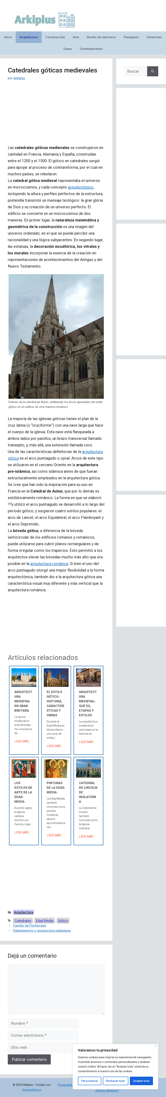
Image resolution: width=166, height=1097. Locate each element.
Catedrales (23, 921)
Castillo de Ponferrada (29, 925)
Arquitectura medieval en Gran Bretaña (23, 701)
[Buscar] (152, 71)
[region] (115, 1066)
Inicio (8, 37)
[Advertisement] (56, 116)
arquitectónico (80, 187)
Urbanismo (154, 37)
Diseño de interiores (101, 37)
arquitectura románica (49, 563)
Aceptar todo (141, 1080)
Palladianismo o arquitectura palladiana (42, 931)
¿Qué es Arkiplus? (106, 1090)
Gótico (63, 921)
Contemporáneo (91, 49)
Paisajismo (131, 37)
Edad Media (44, 921)
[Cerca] (155, 1046)
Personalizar (89, 1080)
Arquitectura (29, 37)
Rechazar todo (115, 1080)
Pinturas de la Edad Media (56, 787)
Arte (76, 37)
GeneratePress (31, 1090)
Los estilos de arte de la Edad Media (23, 792)
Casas (67, 49)
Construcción (55, 37)
